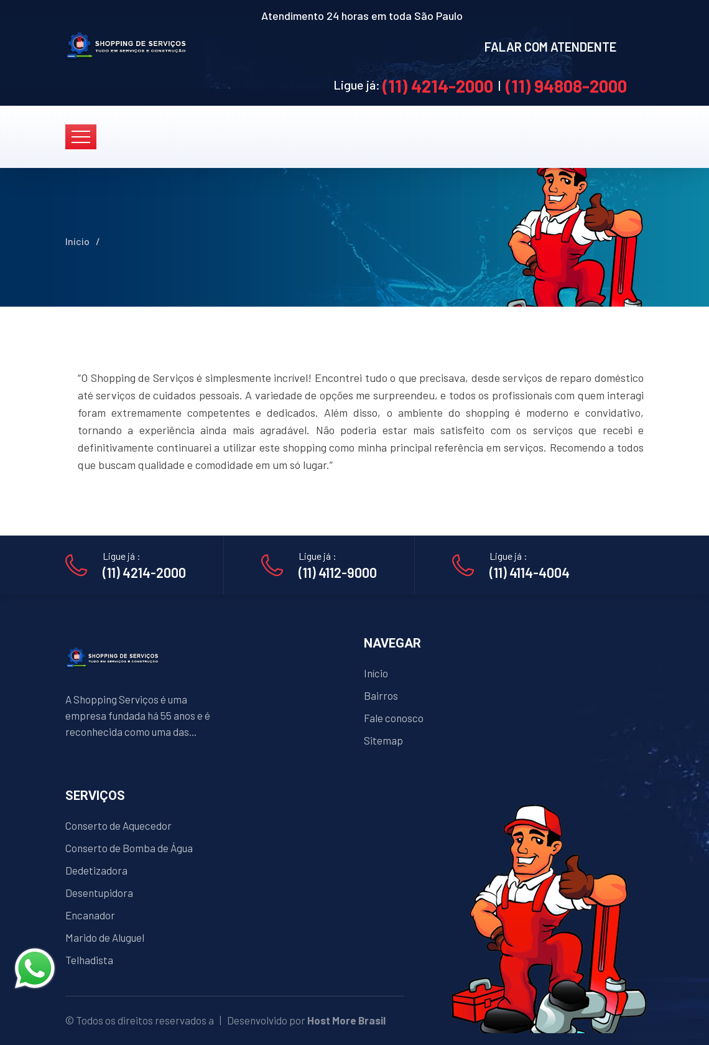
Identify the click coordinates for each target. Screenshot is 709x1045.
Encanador (90, 915)
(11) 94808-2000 (566, 85)
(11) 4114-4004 (529, 572)
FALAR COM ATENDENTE (550, 46)
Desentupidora (99, 892)
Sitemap (383, 740)
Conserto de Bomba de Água (129, 848)
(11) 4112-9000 (338, 572)
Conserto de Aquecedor (118, 825)
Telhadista (89, 960)
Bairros (381, 695)
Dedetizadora (96, 870)
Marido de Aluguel (104, 937)
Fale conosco (394, 718)
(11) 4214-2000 (437, 85)
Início (77, 241)
